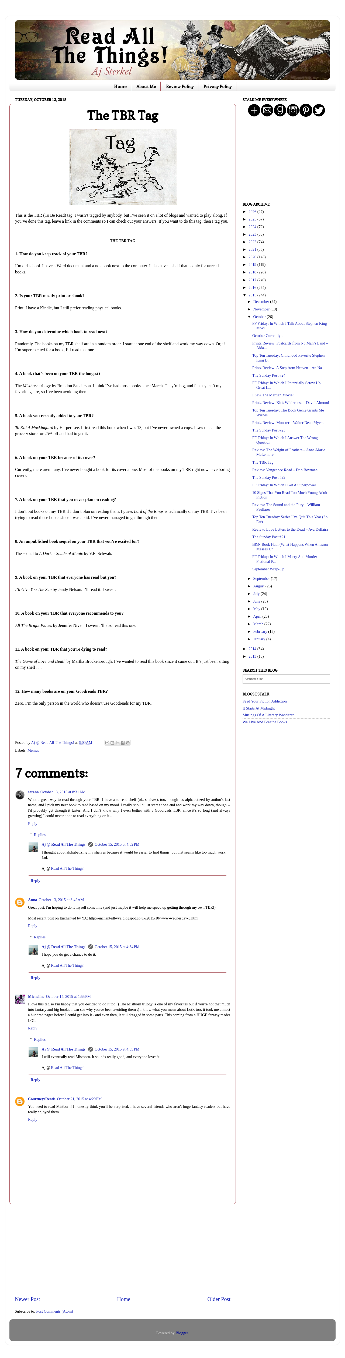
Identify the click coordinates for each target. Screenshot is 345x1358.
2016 (253, 287)
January (259, 639)
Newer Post (27, 1299)
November (262, 309)
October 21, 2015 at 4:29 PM (79, 1099)
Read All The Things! (68, 868)
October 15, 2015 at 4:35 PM (117, 1049)
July (257, 593)
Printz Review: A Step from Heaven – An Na (287, 368)
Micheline (36, 996)
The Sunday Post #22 (268, 477)
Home (120, 86)
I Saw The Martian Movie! (273, 395)
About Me (146, 86)
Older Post (218, 1299)
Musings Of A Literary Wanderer (268, 715)
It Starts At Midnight (259, 708)
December (261, 301)
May (257, 609)
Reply (32, 823)
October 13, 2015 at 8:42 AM (61, 900)
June (257, 601)
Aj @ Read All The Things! (64, 844)
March (258, 624)
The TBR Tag (262, 462)
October (260, 317)
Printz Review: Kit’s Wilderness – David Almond (290, 402)
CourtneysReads (42, 1099)
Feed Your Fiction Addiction (265, 701)
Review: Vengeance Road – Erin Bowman (285, 470)
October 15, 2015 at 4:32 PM (117, 844)
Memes (33, 750)
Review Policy (180, 86)
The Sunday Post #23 (268, 430)
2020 (253, 257)
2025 (253, 219)
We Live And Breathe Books (265, 722)
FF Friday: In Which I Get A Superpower (284, 485)
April (258, 616)
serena (33, 792)
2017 (253, 280)
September (262, 578)
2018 (253, 272)
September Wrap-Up (268, 569)
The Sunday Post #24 (268, 375)
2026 (253, 211)
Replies (40, 834)
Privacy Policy (217, 86)
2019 (253, 264)
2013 (253, 656)
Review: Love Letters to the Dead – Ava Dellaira (290, 529)
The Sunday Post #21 (268, 537)
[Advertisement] (122, 1250)
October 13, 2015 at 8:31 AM (63, 792)
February (260, 631)
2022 (253, 242)
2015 (253, 295)
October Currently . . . (269, 335)
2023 (253, 234)
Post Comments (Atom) (54, 1311)
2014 (253, 649)
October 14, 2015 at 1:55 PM (68, 996)
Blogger (181, 1333)
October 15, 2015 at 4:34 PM (117, 947)
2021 (253, 249)
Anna (32, 900)
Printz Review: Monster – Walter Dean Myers (287, 422)
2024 (253, 227)
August (259, 586)
